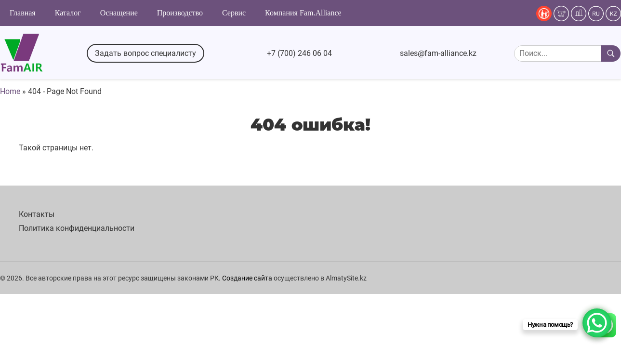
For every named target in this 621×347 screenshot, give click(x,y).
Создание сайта (247, 278)
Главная (23, 13)
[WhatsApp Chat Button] (596, 322)
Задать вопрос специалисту (145, 53)
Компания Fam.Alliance (303, 13)
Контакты (36, 214)
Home (10, 91)
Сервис (234, 13)
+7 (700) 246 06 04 (299, 53)
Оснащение (119, 13)
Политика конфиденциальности (76, 228)
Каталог (68, 13)
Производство (180, 13)
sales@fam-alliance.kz (438, 53)
